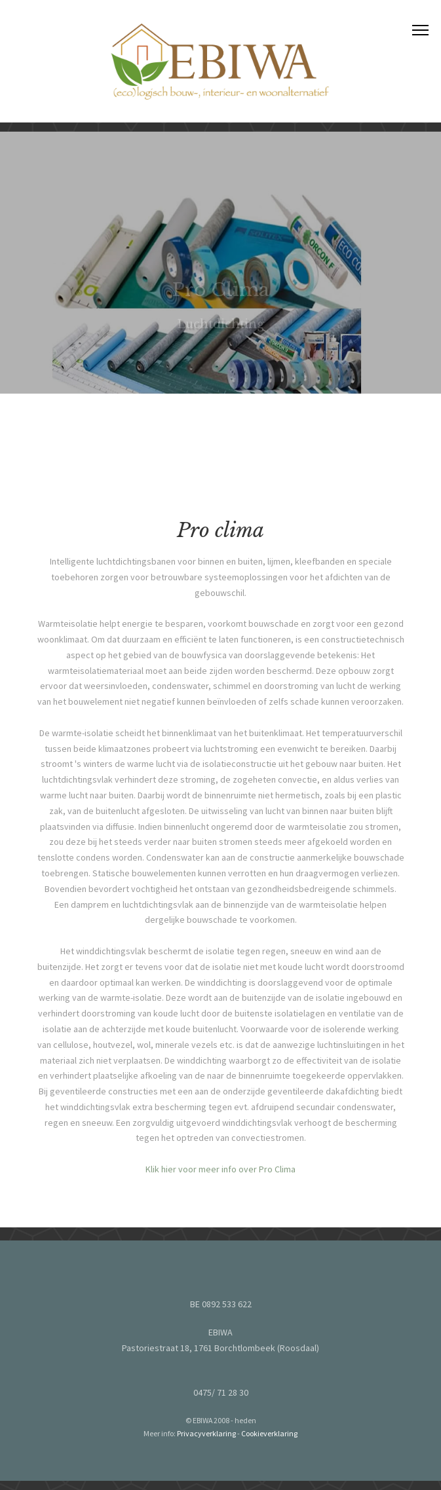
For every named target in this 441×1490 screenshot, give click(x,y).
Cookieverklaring (269, 1433)
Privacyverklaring (206, 1433)
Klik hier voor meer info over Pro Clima (220, 1174)
